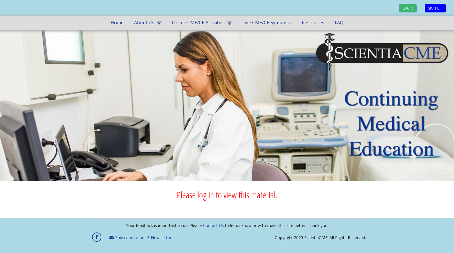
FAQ (339, 22)
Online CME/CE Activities (198, 22)
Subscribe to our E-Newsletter (140, 237)
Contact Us (213, 225)
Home (117, 22)
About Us (144, 22)
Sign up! (435, 8)
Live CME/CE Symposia (266, 22)
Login (407, 8)
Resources (313, 22)
